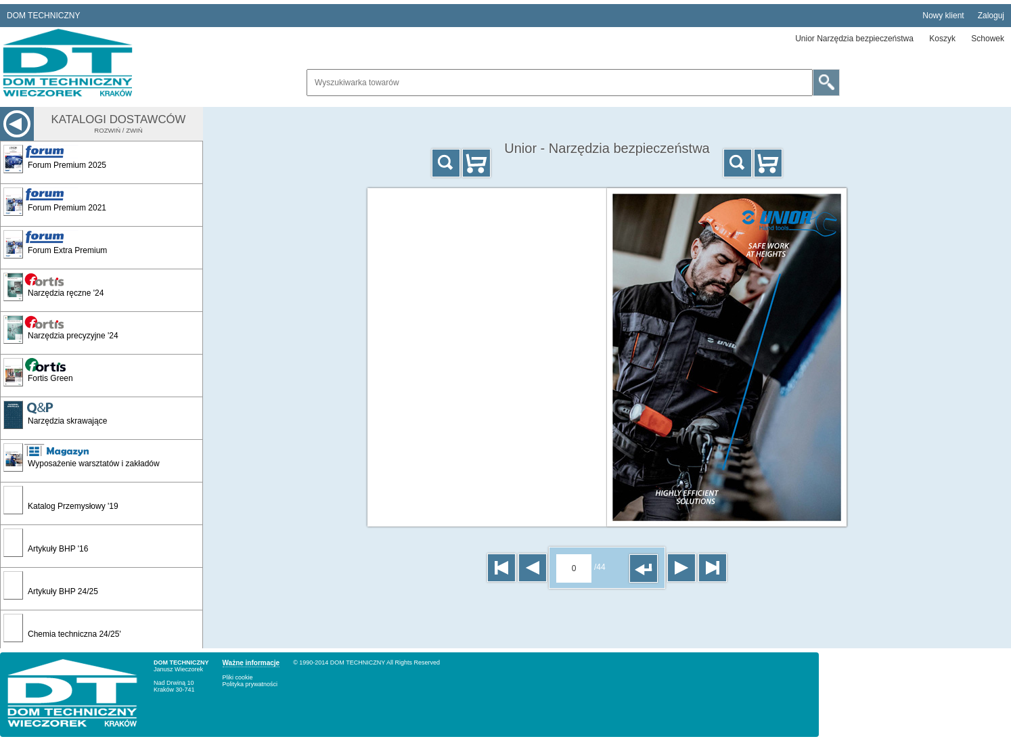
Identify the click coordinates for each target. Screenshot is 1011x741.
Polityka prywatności (250, 684)
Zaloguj (991, 15)
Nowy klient (943, 15)
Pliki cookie (238, 677)
